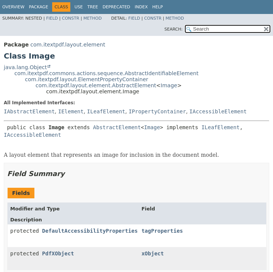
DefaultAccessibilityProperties (90, 231)
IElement (71, 111)
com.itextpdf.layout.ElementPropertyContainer (86, 79)
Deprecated (116, 7)
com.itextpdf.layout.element (67, 45)
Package (38, 7)
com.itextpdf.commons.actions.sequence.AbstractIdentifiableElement (106, 73)
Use (78, 7)
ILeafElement (106, 111)
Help (157, 7)
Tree (92, 7)
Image (169, 85)
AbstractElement (117, 127)
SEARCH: (173, 29)
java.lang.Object (25, 67)
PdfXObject (58, 253)
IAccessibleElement (218, 111)
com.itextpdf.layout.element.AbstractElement (96, 85)
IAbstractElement (29, 111)
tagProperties (162, 231)
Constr (70, 18)
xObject (152, 253)
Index (141, 7)
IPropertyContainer (157, 111)
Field (52, 18)
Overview (13, 7)
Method (92, 18)
